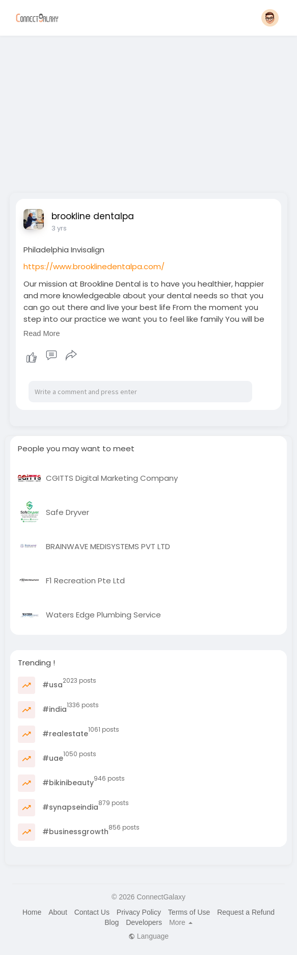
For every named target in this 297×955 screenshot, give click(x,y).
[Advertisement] (148, 111)
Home (31, 912)
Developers (144, 922)
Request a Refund (246, 912)
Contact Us (92, 912)
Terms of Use (189, 912)
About (57, 912)
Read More (41, 333)
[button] (270, 18)
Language (148, 936)
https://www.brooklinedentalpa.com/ (94, 266)
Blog (111, 922)
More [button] (181, 922)
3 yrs (59, 228)
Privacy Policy (139, 912)
